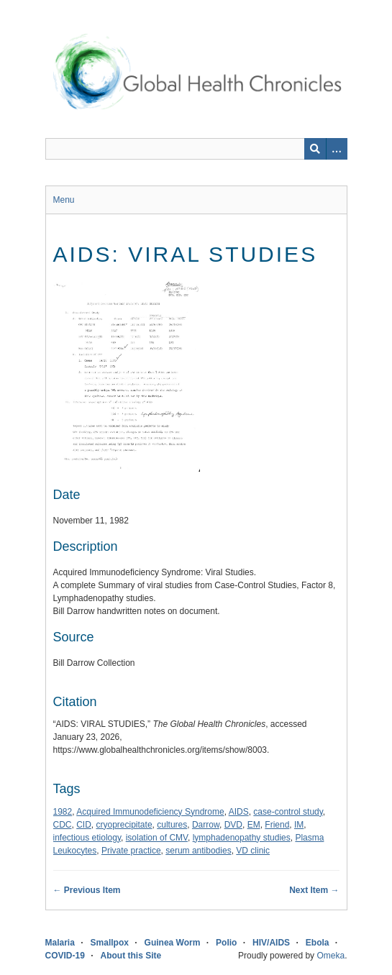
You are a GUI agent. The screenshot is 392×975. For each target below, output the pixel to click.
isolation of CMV (157, 838)
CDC (62, 825)
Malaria (60, 943)
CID (83, 825)
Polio (226, 943)
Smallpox (110, 943)
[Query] (196, 149)
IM (299, 825)
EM (253, 825)
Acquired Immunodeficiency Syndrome (150, 812)
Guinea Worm (173, 943)
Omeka (330, 956)
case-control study (288, 812)
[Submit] (315, 149)
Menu (64, 200)
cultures (172, 825)
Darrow (205, 825)
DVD (233, 825)
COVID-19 (65, 956)
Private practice (131, 851)
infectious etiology (87, 838)
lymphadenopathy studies (242, 838)
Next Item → (314, 890)
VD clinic (253, 851)
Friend (277, 825)
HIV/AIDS (271, 943)
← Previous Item (87, 890)
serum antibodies (198, 851)
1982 (63, 812)
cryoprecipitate (124, 825)
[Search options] (336, 149)
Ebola (317, 943)
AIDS (239, 812)
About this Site (131, 956)
